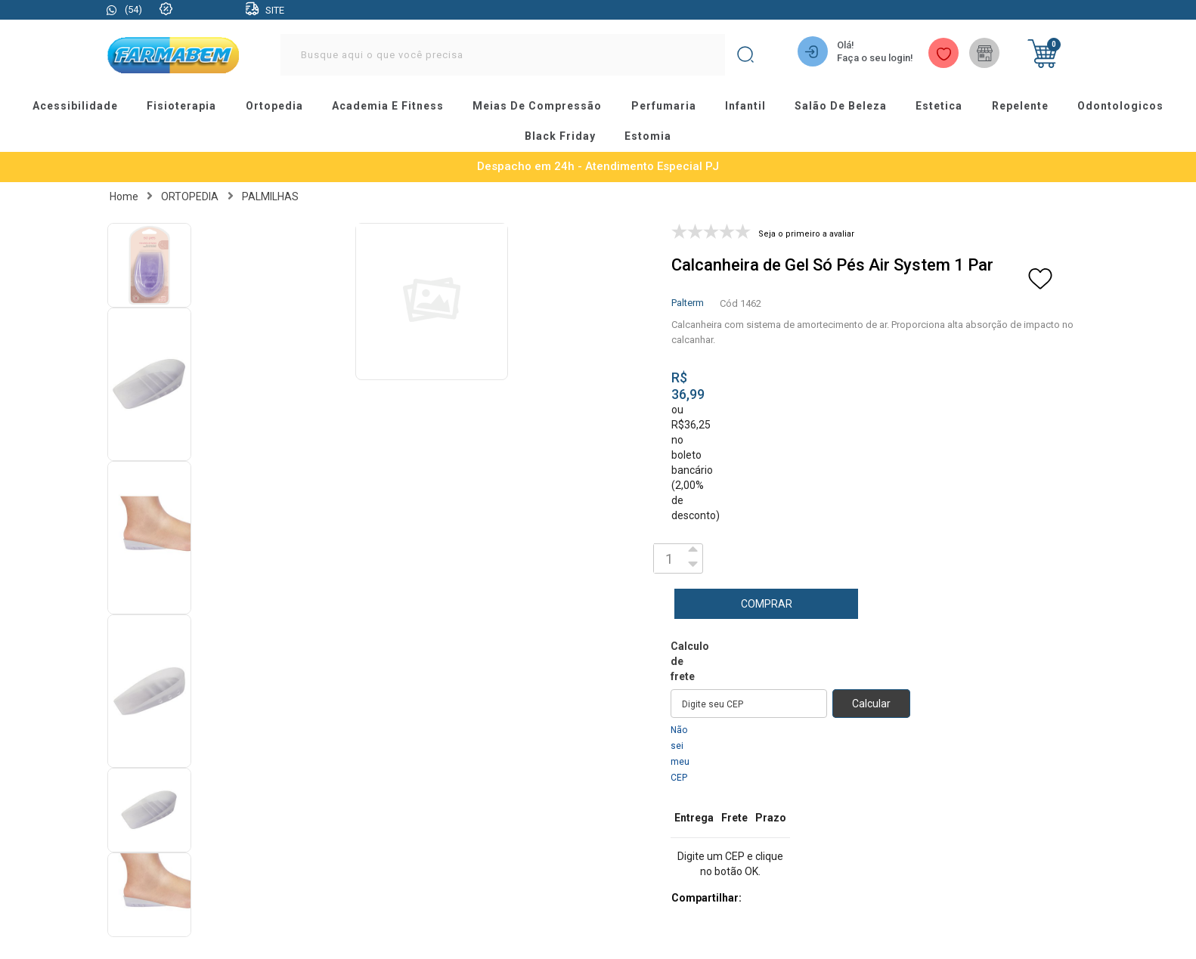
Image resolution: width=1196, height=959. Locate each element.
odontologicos (1133, 103)
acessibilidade (62, 103)
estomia (650, 129)
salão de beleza (846, 103)
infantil (748, 103)
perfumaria (663, 103)
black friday (559, 129)
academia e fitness (383, 103)
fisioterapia (172, 103)
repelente (1030, 103)
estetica (947, 103)
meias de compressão (535, 103)
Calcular (871, 694)
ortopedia (267, 103)
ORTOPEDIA (189, 186)
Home (124, 186)
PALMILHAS (270, 186)
